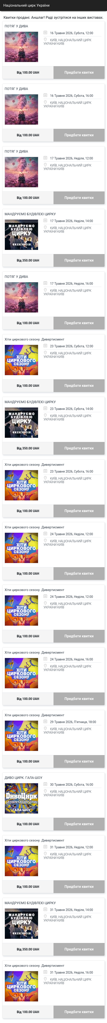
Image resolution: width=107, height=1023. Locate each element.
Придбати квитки (79, 72)
